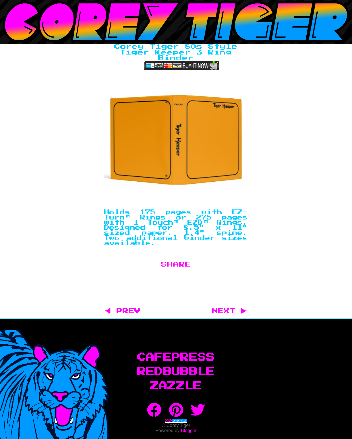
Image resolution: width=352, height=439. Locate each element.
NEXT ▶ (229, 311)
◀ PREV (125, 311)
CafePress (176, 357)
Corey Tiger (176, 22)
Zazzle (176, 386)
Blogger (189, 430)
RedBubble (176, 372)
